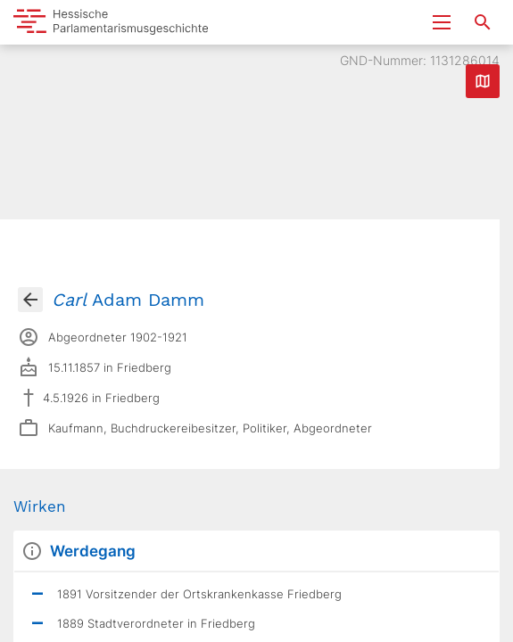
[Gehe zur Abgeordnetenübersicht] (30, 299)
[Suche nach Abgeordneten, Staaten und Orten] (483, 22)
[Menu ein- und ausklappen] (442, 22)
